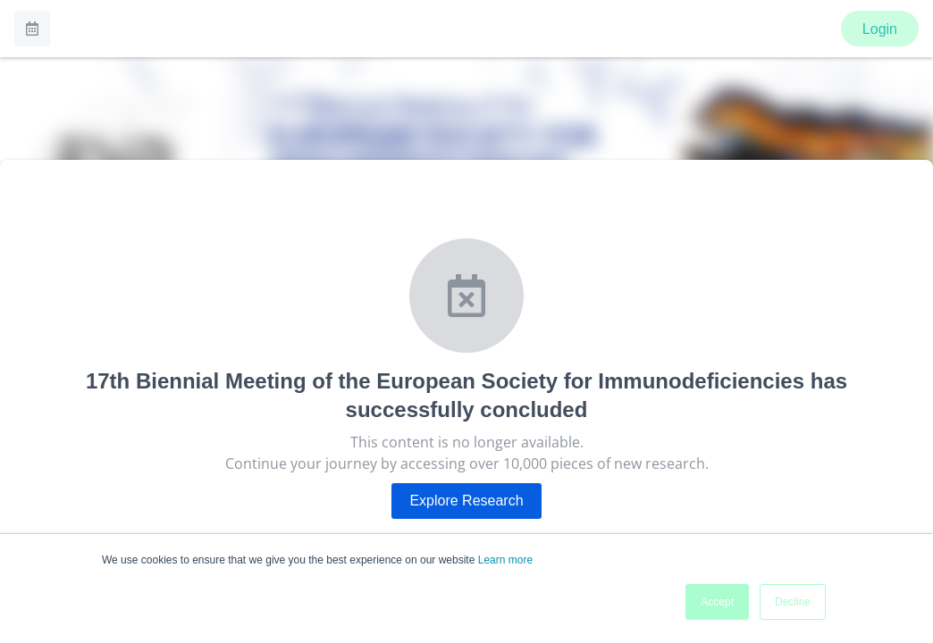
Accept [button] (717, 602)
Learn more (505, 560)
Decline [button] (793, 602)
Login (879, 29)
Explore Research (466, 500)
